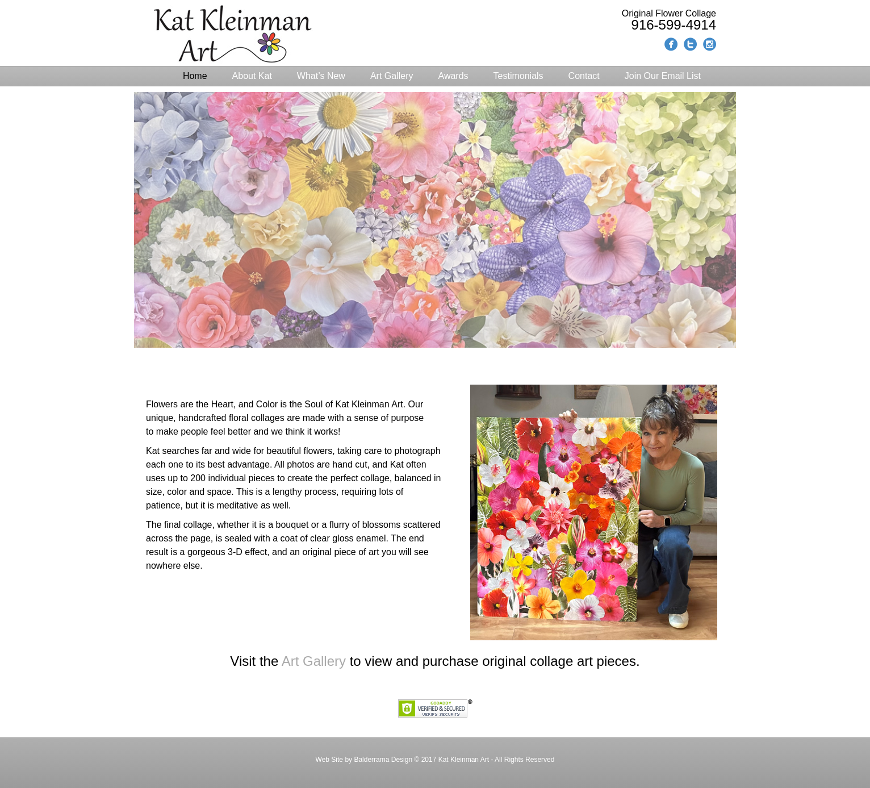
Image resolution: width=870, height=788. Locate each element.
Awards (453, 76)
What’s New (321, 76)
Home (195, 76)
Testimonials (518, 76)
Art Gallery (391, 76)
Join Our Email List (663, 76)
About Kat (252, 76)
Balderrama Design (382, 760)
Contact (584, 76)
